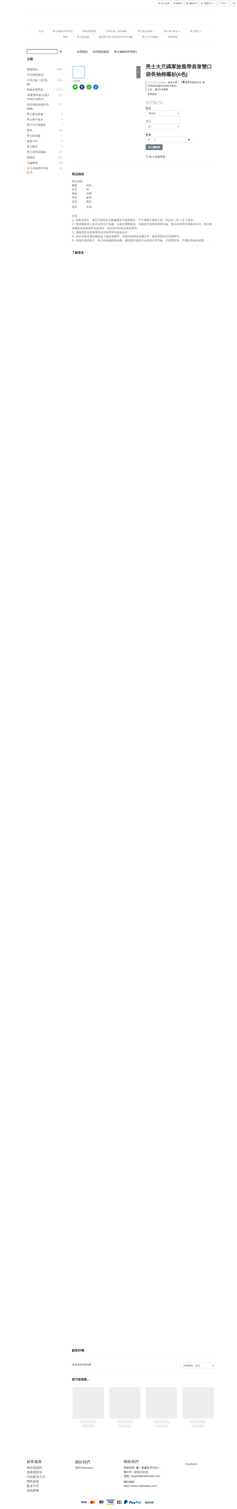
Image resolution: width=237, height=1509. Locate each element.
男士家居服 (83, 37)
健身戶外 (32, 141)
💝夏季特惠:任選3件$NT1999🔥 (38, 97)
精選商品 (32, 69)
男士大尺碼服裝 (150, 37)
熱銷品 (31, 157)
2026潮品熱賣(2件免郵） (38, 106)
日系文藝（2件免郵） (117, 31)
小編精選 (32, 162)
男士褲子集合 (172, 31)
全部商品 (82, 51)
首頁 (41, 31)
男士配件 (196, 31)
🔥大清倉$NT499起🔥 (37, 170)
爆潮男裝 (173, 37)
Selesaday (84, 1467)
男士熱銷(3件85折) (63, 31)
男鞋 (65, 37)
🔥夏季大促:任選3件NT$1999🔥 (115, 37)
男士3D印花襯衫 (37, 152)
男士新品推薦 (146, 31)
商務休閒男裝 (89, 31)
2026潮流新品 (35, 74)
